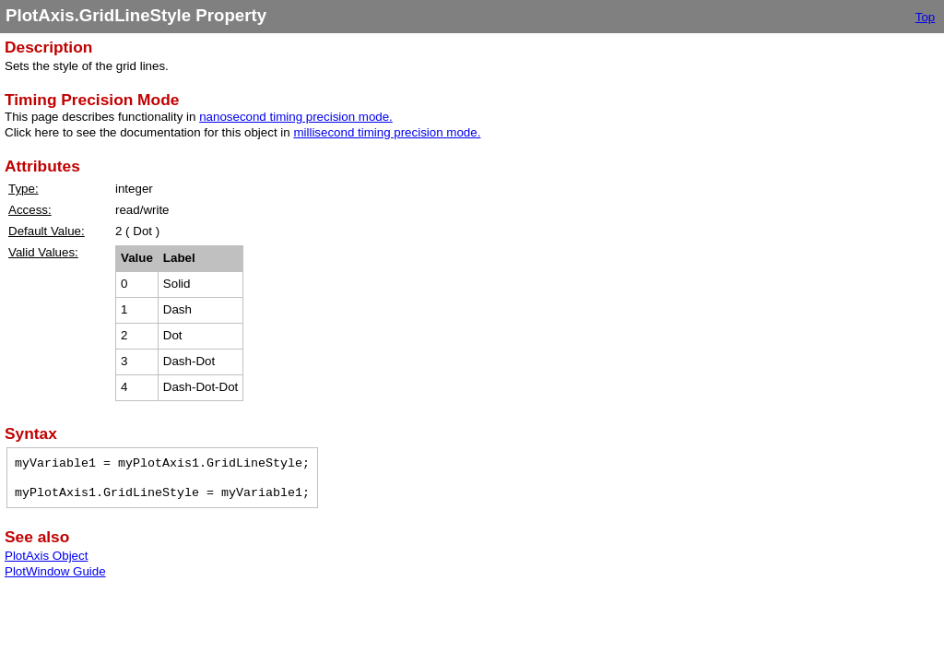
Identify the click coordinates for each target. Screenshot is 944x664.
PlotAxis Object (46, 556)
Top (925, 17)
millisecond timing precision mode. (386, 132)
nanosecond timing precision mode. (296, 117)
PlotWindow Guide (55, 571)
